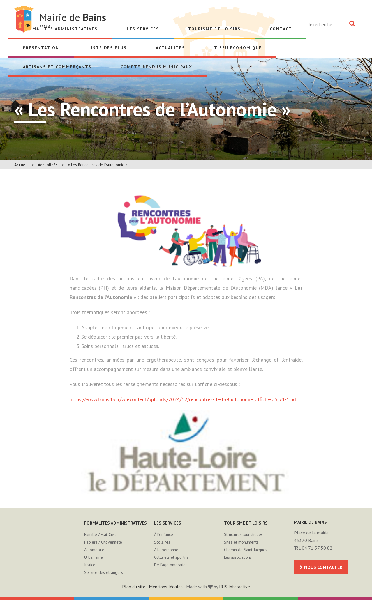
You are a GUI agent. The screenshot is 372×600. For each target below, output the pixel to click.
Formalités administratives (115, 523)
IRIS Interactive (234, 587)
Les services (143, 28)
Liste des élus (107, 47)
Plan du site (133, 587)
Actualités (170, 47)
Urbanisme (93, 557)
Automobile (94, 549)
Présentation (41, 47)
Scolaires (162, 542)
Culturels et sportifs (171, 557)
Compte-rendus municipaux (156, 66)
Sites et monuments (241, 542)
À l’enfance (163, 534)
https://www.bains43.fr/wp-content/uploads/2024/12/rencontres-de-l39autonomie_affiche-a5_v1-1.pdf (184, 399)
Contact (281, 28)
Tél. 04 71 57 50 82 (313, 548)
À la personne (166, 549)
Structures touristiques (243, 534)
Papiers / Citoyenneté (103, 542)
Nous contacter (323, 567)
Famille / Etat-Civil (100, 534)
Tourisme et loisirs (214, 28)
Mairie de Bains (24, 19)
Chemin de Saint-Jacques (245, 549)
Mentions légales (166, 587)
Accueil (21, 164)
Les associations (238, 557)
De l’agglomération (171, 564)
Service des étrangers (103, 572)
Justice (89, 564)
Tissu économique (238, 47)
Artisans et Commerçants (57, 66)
